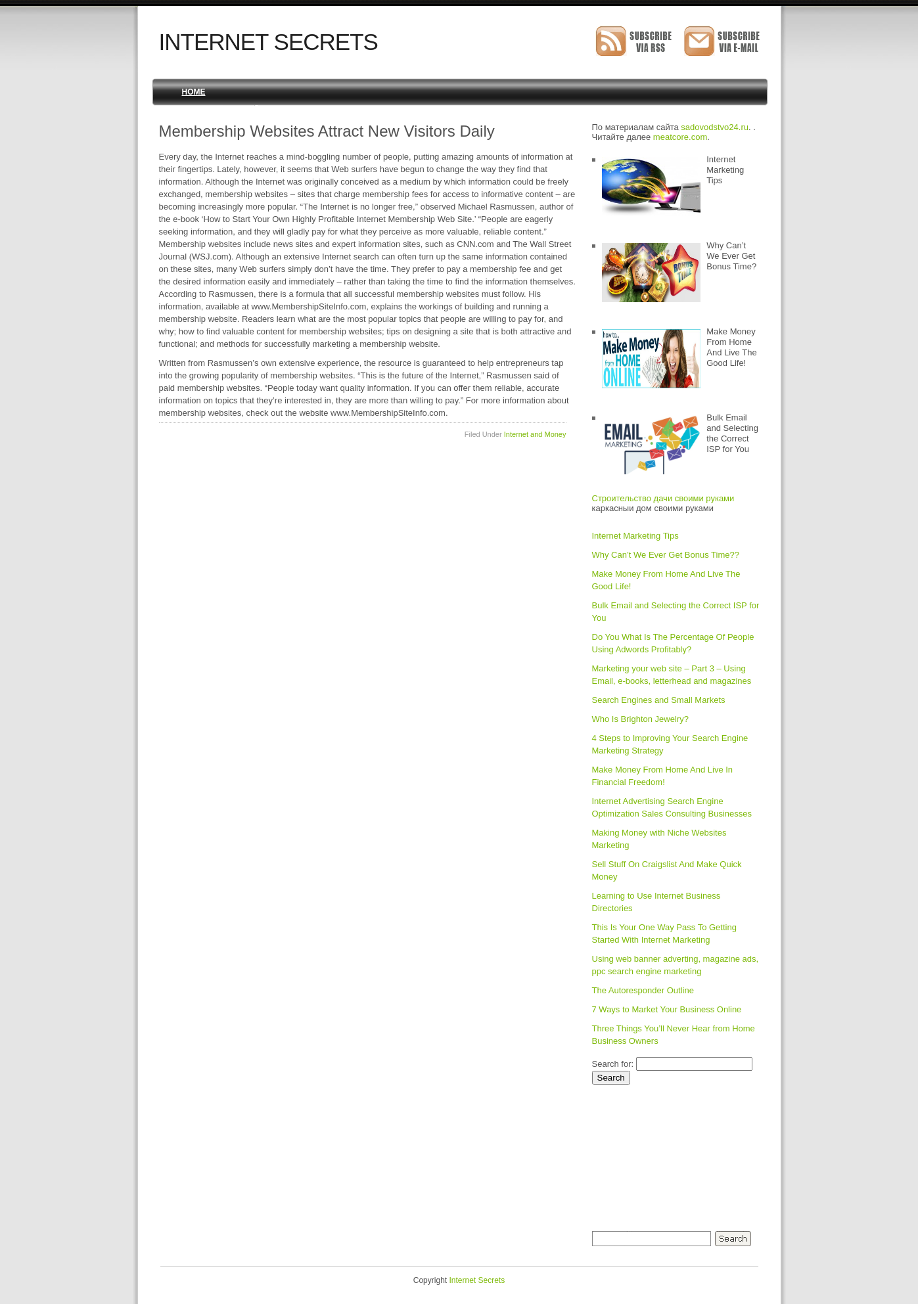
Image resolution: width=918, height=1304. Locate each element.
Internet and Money (535, 434)
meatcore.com (680, 137)
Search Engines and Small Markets (658, 700)
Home (194, 92)
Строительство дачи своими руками (663, 498)
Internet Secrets (268, 42)
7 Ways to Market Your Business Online (667, 1009)
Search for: (613, 1064)
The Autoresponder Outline (643, 990)
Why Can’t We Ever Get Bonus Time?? (665, 555)
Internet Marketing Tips (635, 536)
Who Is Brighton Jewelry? (640, 719)
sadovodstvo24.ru (714, 127)
